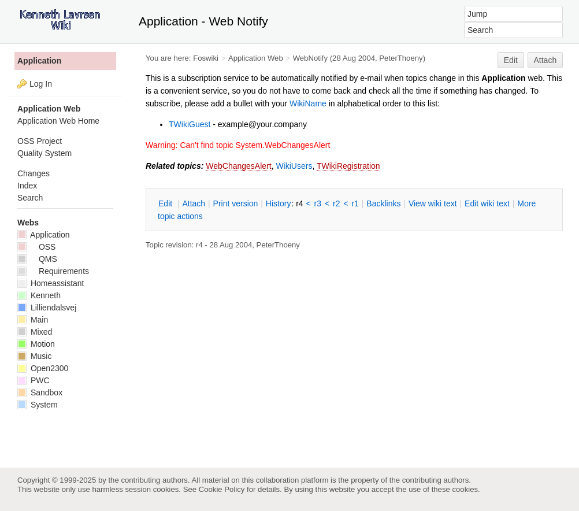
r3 (317, 203)
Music (34, 356)
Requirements (53, 271)
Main (32, 319)
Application (39, 60)
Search (30, 197)
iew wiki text (433, 203)
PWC (33, 380)
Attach (545, 60)
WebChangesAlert (238, 166)
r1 (354, 203)
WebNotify (310, 58)
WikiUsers (294, 166)
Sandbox (39, 392)
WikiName (308, 103)
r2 (336, 203)
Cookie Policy (222, 489)
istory (278, 203)
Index (27, 185)
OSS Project (39, 141)
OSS (36, 246)
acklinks (383, 203)
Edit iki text (487, 203)
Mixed (34, 331)
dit (166, 203)
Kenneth (39, 295)
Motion (36, 344)
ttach (193, 203)
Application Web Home (58, 120)
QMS (37, 259)
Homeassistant (50, 283)
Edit (511, 60)
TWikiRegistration (348, 166)
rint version (235, 203)
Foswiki (205, 58)
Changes (33, 173)
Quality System (44, 153)
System (37, 404)
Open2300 (42, 368)
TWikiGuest (189, 124)
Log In (40, 83)
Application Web (255, 58)
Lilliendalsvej (46, 307)
